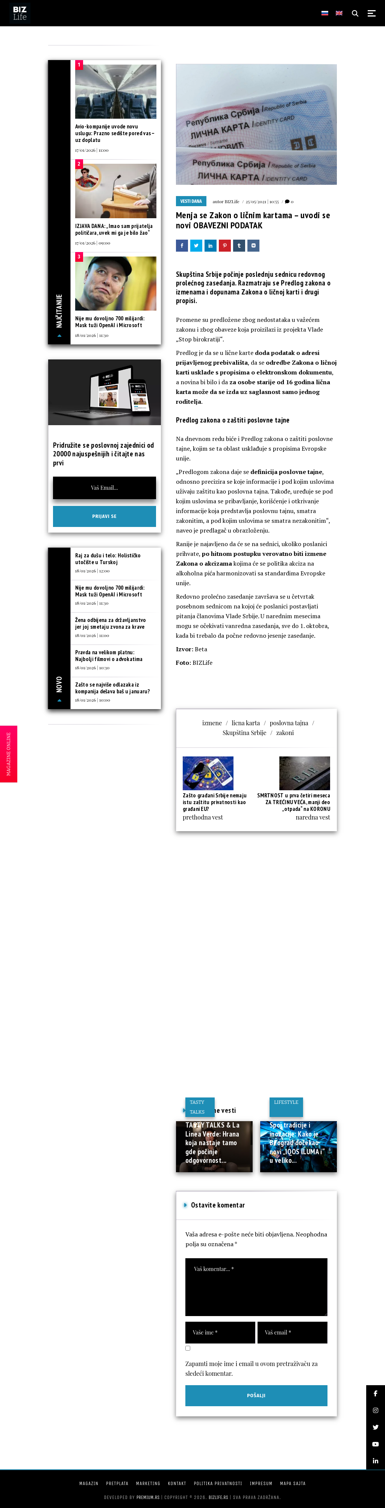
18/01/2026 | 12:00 (92, 571)
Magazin (89, 1483)
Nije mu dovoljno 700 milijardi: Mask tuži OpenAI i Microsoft (109, 322)
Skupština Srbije (244, 733)
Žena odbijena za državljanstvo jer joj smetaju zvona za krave (110, 623)
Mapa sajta (293, 1483)
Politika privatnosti (218, 1483)
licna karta (246, 723)
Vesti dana (191, 201)
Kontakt (177, 1483)
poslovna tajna (289, 723)
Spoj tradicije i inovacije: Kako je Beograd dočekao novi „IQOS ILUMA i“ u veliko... (297, 1142)
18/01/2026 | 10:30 (92, 667)
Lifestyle (286, 1102)
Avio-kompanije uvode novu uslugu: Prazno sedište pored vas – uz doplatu (115, 133)
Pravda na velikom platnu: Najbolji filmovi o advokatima (109, 656)
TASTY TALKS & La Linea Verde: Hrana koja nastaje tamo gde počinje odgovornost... (212, 1142)
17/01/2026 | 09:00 (93, 243)
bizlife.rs (218, 1497)
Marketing (148, 1483)
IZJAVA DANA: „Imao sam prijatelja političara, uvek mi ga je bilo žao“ (114, 229)
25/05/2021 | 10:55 (262, 201)
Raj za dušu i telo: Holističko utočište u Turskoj (108, 559)
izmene (212, 723)
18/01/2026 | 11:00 (92, 635)
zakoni (285, 733)
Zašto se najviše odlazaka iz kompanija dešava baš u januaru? (112, 688)
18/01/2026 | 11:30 (92, 335)
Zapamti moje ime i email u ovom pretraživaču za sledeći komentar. (251, 1368)
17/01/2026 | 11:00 (92, 150)
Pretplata (117, 1483)
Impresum (261, 1483)
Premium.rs (148, 1497)
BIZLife (232, 201)
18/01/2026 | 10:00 (92, 700)
